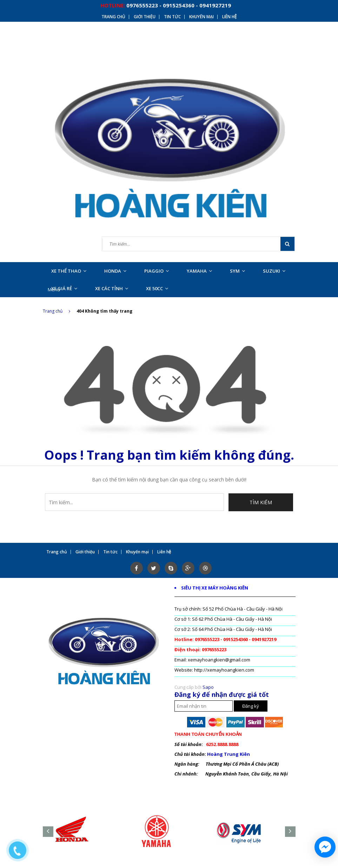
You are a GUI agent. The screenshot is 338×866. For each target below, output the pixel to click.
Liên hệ (229, 17)
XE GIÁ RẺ (64, 288)
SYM (237, 271)
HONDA (115, 271)
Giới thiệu (144, 17)
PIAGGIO (156, 271)
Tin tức (172, 17)
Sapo (208, 687)
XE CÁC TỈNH (111, 288)
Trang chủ (56, 311)
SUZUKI (274, 271)
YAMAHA (199, 271)
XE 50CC (157, 288)
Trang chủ (113, 17)
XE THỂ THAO (68, 271)
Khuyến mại (201, 17)
